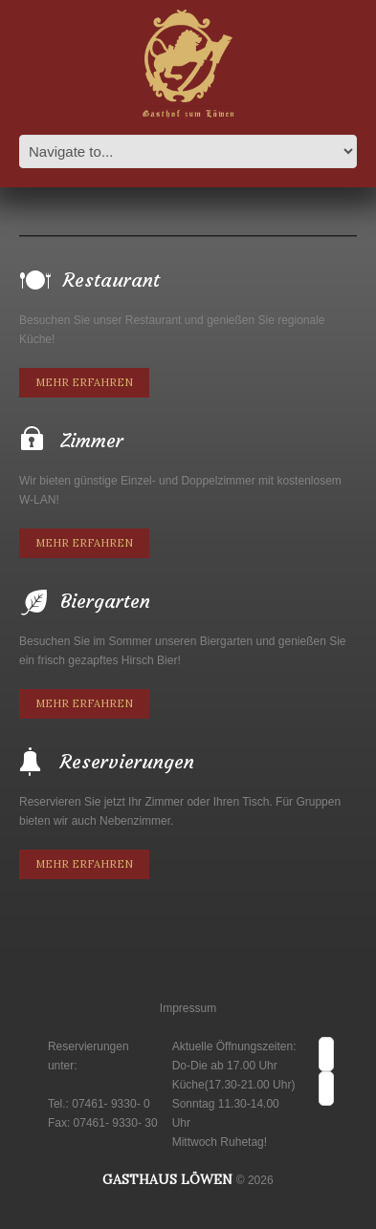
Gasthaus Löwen (167, 1179)
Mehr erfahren (84, 382)
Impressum (188, 1008)
